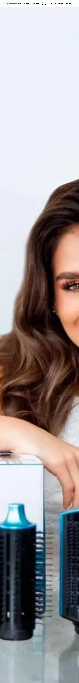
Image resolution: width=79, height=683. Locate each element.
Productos (27, 3)
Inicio (19, 3)
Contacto (61, 3)
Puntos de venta (44, 3)
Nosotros (69, 3)
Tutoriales (53, 3)
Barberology (35, 3)
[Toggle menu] (75, 3)
